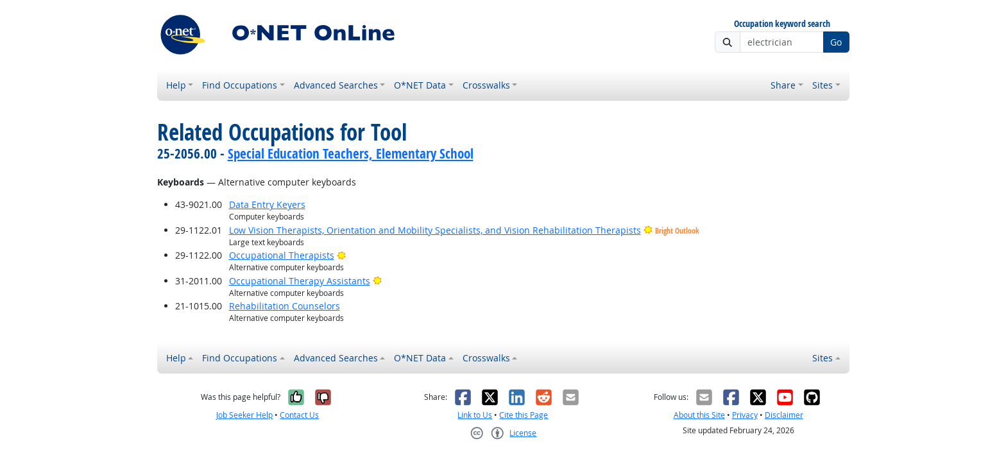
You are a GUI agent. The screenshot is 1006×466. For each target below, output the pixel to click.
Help (176, 85)
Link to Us (474, 415)
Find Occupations (239, 85)
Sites (822, 85)
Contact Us (299, 415)
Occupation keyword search (782, 24)
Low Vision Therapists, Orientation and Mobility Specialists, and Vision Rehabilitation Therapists (435, 230)
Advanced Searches (336, 85)
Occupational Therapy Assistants (299, 281)
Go (836, 42)
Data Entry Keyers (267, 204)
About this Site (699, 415)
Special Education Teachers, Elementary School (350, 153)
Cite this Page (523, 415)
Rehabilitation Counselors (284, 306)
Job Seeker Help (244, 415)
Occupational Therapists (281, 255)
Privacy (745, 415)
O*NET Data (420, 85)
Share (783, 85)
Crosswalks (486, 85)
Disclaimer (784, 415)
